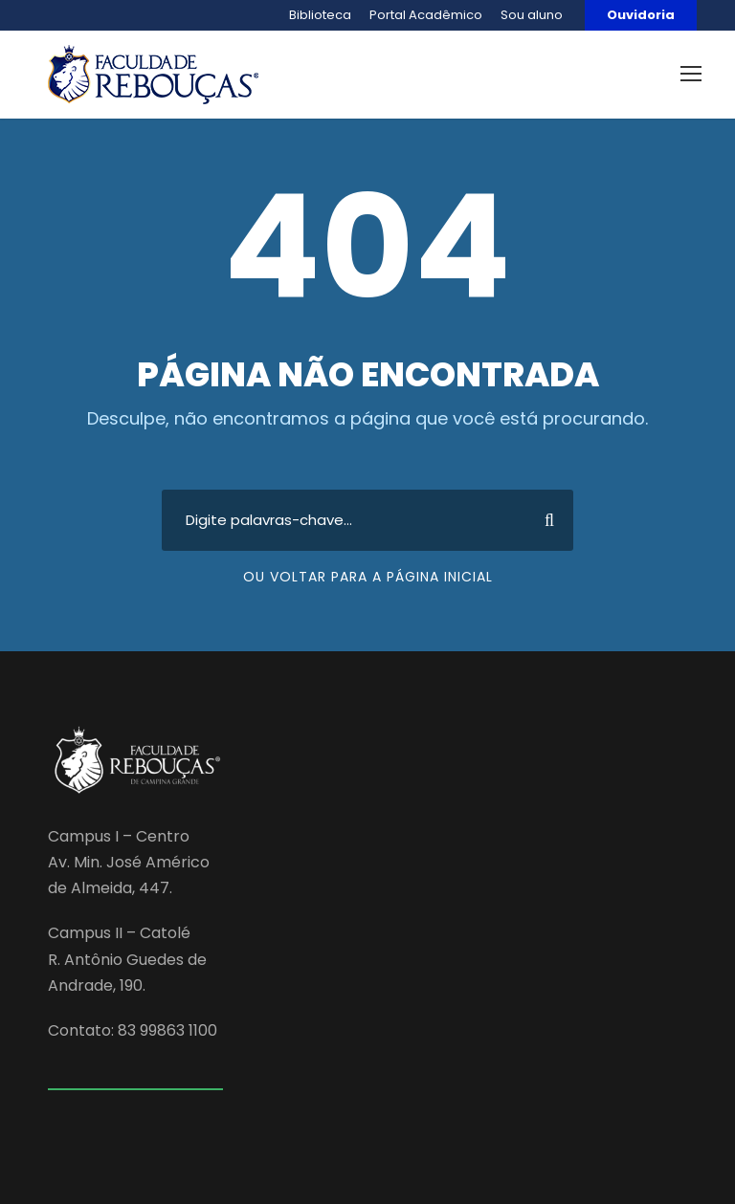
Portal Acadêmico (425, 15)
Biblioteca (320, 15)
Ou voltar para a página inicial (368, 576)
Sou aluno (532, 15)
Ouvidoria (641, 15)
